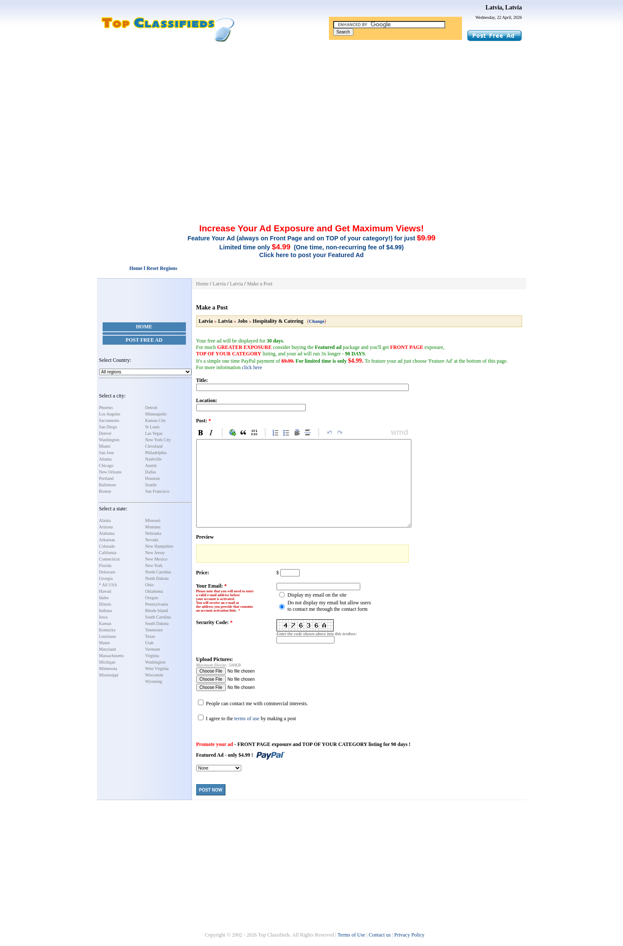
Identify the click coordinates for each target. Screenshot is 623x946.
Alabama (107, 533)
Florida (105, 565)
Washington (109, 439)
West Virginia (157, 668)
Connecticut (109, 559)
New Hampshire (159, 546)
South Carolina (158, 617)
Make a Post (259, 284)
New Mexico (156, 559)
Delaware (107, 572)
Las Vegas (154, 433)
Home (144, 327)
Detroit (151, 407)
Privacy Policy (409, 935)
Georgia (106, 578)
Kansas (105, 623)
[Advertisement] (311, 106)
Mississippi (109, 675)
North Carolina (158, 572)
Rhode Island (156, 610)
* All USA (108, 584)
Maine (104, 642)
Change (317, 321)
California (108, 552)
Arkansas (107, 539)
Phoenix (106, 407)
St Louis (152, 426)
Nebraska (153, 533)
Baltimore (107, 484)
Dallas (150, 472)
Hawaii (105, 591)
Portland (106, 478)
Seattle (151, 484)
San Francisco (157, 491)
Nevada (151, 539)
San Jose (106, 452)
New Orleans (110, 472)
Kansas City (155, 420)
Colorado (107, 546)
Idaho (104, 597)
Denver (105, 433)
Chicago (106, 465)
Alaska (105, 520)
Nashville (153, 459)
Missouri (153, 520)
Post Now (210, 790)
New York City (158, 439)
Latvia (219, 284)
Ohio (149, 584)
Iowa (103, 617)
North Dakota (157, 578)
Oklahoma (154, 591)
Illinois (105, 604)
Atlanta (105, 459)
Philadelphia (156, 452)
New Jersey (155, 552)
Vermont (152, 649)
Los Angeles (110, 414)
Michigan (107, 662)
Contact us (380, 935)
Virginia (152, 655)
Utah (149, 642)
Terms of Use (351, 935)
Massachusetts (111, 655)
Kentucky (107, 630)
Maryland (107, 649)
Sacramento (109, 420)
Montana (153, 527)
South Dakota (157, 623)
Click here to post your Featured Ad (311, 255)
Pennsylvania (156, 604)
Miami (105, 446)
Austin (151, 465)
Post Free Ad (144, 340)
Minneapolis (156, 414)
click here (252, 367)
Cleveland (154, 446)
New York (154, 565)
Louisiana (107, 636)
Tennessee (154, 630)
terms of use (246, 719)
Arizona (106, 527)
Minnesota (108, 668)
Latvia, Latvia (504, 7)
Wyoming (153, 681)
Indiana (105, 610)
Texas (150, 636)
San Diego (108, 426)
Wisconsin (154, 675)
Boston (105, 491)
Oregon (151, 597)
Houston (152, 478)
